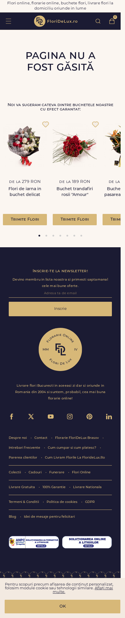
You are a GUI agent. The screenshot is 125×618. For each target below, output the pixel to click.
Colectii (15, 472)
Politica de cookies (62, 502)
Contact (41, 438)
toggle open (8, 21)
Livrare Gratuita (22, 487)
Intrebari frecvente (25, 448)
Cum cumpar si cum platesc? (72, 448)
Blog (13, 517)
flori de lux (56, 21)
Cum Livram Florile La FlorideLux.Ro (75, 457)
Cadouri (36, 472)
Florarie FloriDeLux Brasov (77, 438)
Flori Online (81, 472)
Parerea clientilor (23, 457)
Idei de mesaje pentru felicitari (49, 517)
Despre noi (18, 438)
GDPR (90, 502)
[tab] (39, 235)
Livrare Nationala (87, 487)
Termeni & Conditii (24, 502)
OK (62, 606)
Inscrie (60, 309)
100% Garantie (54, 487)
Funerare (57, 472)
